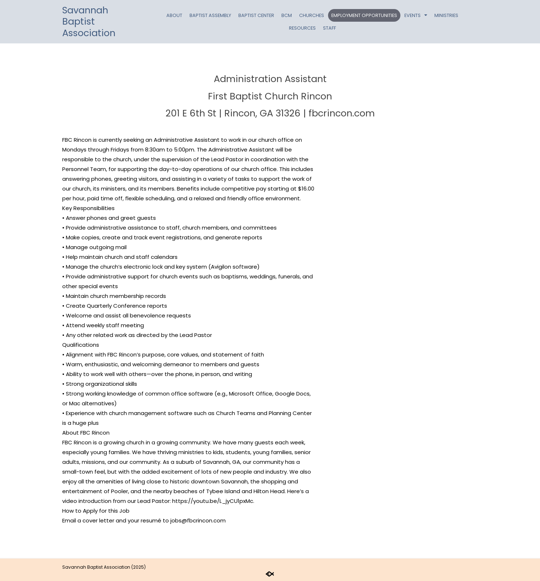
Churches (311, 15)
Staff (329, 28)
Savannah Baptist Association (88, 21)
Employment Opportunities (364, 15)
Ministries (446, 15)
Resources (302, 28)
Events (415, 15)
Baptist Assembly (210, 15)
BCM (286, 15)
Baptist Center (256, 15)
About (174, 15)
